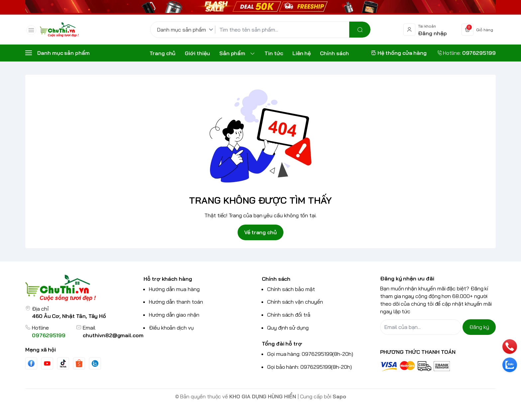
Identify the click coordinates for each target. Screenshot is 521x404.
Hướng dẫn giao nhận (174, 314)
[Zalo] (95, 363)
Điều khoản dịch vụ (171, 327)
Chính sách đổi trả (288, 314)
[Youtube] (47, 363)
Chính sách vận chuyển (295, 301)
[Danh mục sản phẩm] (186, 30)
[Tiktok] (63, 363)
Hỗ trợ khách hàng (168, 278)
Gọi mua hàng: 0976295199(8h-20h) (310, 354)
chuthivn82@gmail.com (113, 335)
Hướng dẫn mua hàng (174, 289)
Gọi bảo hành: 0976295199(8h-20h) (309, 366)
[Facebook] (31, 363)
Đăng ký (479, 327)
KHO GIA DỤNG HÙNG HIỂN (262, 396)
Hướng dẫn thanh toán (176, 301)
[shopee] (79, 363)
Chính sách (276, 278)
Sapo (339, 396)
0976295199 (48, 335)
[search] (359, 30)
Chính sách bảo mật (291, 289)
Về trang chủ (260, 232)
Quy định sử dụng (288, 327)
